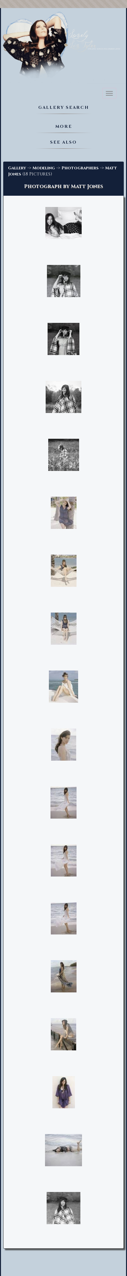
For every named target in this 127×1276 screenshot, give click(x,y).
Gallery (17, 168)
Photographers (80, 168)
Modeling (43, 168)
